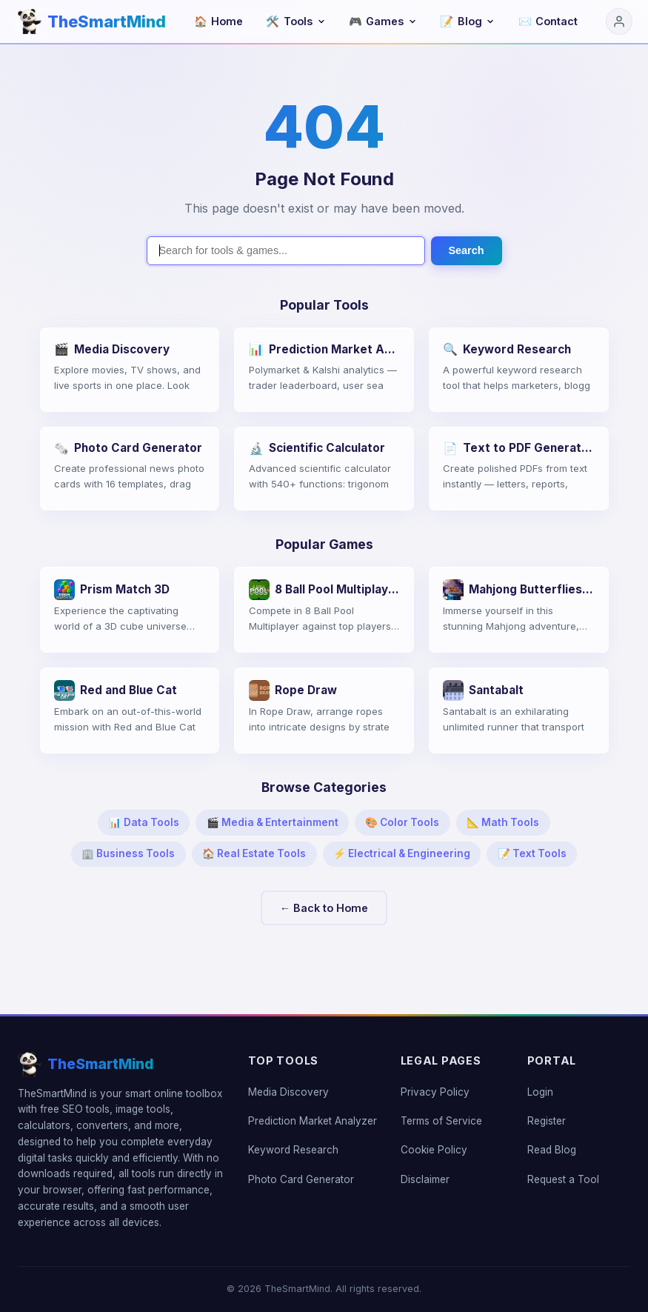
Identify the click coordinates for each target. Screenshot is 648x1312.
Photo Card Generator (301, 1179)
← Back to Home (324, 908)
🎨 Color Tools (402, 822)
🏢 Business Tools (128, 853)
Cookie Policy (434, 1150)
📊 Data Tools (144, 822)
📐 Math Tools (503, 822)
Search (466, 250)
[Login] (619, 21)
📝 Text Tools (532, 853)
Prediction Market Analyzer (312, 1121)
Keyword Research (293, 1150)
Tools (295, 21)
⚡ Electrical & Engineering (401, 853)
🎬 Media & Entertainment (272, 822)
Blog (467, 21)
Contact (548, 21)
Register (546, 1121)
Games (383, 21)
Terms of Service (441, 1121)
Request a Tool (563, 1179)
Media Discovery (288, 1092)
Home (219, 21)
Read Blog (551, 1150)
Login (540, 1092)
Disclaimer (425, 1179)
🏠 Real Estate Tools (254, 853)
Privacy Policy (435, 1092)
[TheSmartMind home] (92, 22)
